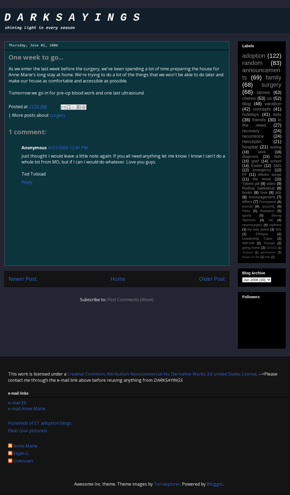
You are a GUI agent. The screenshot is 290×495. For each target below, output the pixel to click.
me (270, 220)
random (252, 63)
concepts (262, 109)
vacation (272, 103)
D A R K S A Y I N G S (72, 18)
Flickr (246, 211)
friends (259, 119)
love (263, 192)
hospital (250, 147)
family (273, 77)
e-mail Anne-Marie (26, 409)
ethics (247, 201)
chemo (249, 98)
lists (267, 257)
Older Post (212, 278)
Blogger (215, 484)
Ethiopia (262, 234)
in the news (261, 122)
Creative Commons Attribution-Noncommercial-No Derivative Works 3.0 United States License (162, 374)
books (247, 192)
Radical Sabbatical (258, 188)
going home (251, 248)
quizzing (268, 206)
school (276, 161)
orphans (275, 225)
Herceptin (252, 141)
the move (262, 179)
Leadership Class (257, 239)
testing (275, 147)
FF (244, 174)
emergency (261, 170)
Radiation (267, 211)
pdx (278, 192)
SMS (277, 165)
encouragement (262, 197)
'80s (278, 229)
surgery (58, 115)
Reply (26, 182)
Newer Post (23, 278)
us (269, 98)
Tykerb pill (250, 183)
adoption (253, 55)
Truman (269, 243)
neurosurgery (252, 225)
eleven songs (269, 174)
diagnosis (250, 156)
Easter (256, 165)
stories (263, 92)
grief (255, 161)
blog (246, 103)
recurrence (253, 136)
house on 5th (251, 257)
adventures (268, 252)
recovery (250, 130)
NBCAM (248, 243)
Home (117, 278)
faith (277, 156)
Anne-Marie (25, 446)
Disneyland (267, 202)
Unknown (23, 461)
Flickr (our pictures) (27, 431)
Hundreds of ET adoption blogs (39, 423)
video (271, 183)
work (262, 152)
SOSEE (271, 247)
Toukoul (247, 252)
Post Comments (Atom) (130, 300)
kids (277, 114)
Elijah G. (21, 453)
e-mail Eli (17, 403)
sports (246, 215)
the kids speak (258, 229)
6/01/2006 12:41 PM (68, 148)
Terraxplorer (167, 484)
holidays (250, 114)
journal (247, 206)
